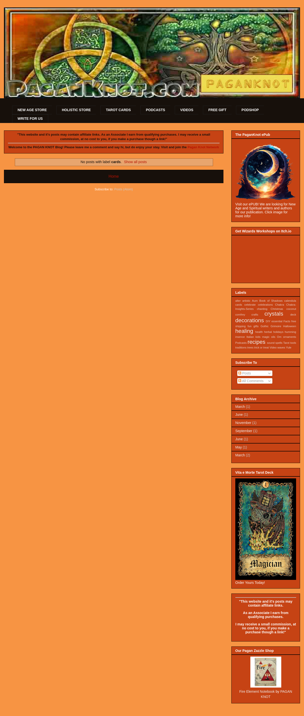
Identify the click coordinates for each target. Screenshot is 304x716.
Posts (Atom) (123, 189)
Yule (288, 347)
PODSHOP (250, 110)
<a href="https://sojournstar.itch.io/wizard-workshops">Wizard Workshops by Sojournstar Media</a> (265, 257)
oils (273, 336)
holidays (278, 331)
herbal (268, 331)
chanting (262, 308)
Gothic (264, 326)
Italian (250, 336)
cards (238, 304)
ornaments (289, 336)
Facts (286, 321)
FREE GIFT (217, 110)
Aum (255, 300)
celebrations (265, 304)
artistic (246, 300)
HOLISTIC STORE (76, 110)
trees (250, 347)
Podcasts (241, 342)
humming (290, 331)
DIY (268, 321)
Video (273, 347)
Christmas (277, 308)
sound (270, 342)
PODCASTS (155, 110)
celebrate (250, 304)
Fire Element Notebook (257, 691)
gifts (256, 326)
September (243, 431)
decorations (249, 320)
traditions (240, 347)
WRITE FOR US (30, 119)
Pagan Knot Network (203, 147)
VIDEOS (186, 110)
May (238, 447)
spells (278, 342)
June (239, 415)
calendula (290, 300)
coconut (291, 308)
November (243, 423)
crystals (273, 314)
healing (244, 331)
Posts (244, 373)
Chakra (279, 304)
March (240, 407)
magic (265, 336)
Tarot (286, 342)
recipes (256, 342)
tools (293, 342)
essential (276, 321)
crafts (254, 314)
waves (281, 347)
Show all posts (135, 162)
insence (240, 336)
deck (293, 314)
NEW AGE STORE (32, 110)
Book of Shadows (270, 300)
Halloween (289, 326)
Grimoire (276, 326)
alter (238, 300)
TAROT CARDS (118, 110)
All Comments (250, 381)
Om (279, 336)
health (259, 331)
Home (114, 176)
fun (250, 326)
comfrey (240, 314)
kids (258, 336)
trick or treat (261, 347)
